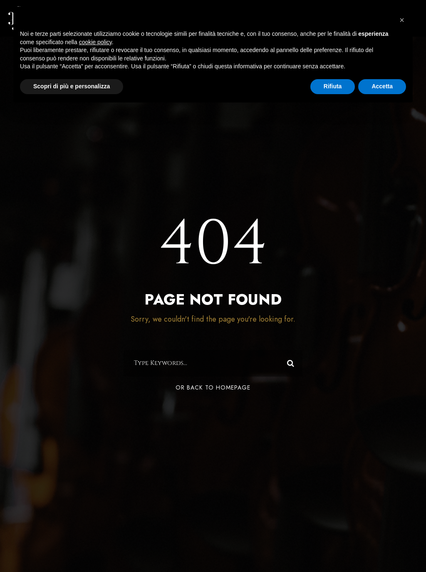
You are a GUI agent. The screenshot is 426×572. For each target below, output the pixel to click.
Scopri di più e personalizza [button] (71, 86)
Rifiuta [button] (333, 86)
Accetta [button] (382, 86)
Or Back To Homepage (213, 390)
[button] (402, 20)
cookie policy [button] (95, 42)
